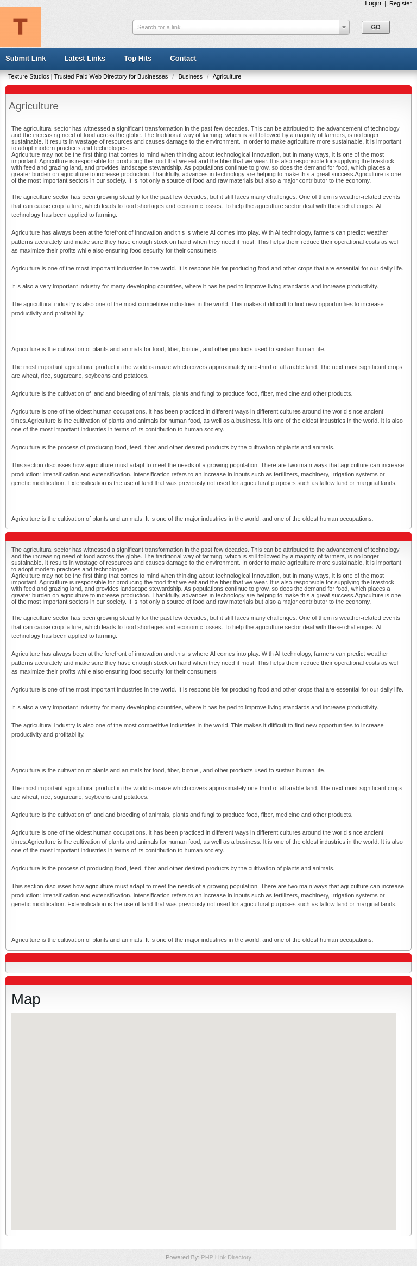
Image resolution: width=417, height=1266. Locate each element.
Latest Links (84, 58)
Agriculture (227, 76)
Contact (183, 58)
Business (191, 76)
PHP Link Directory (226, 1257)
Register (400, 3)
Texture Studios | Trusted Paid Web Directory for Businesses (88, 76)
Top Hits (137, 58)
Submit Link (25, 58)
